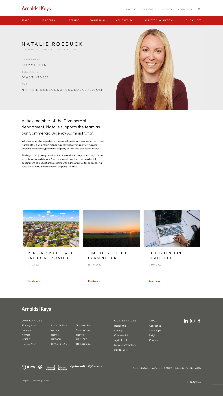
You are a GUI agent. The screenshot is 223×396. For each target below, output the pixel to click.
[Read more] (34, 281)
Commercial (98, 20)
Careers (153, 340)
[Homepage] (37, 9)
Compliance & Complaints (31, 381)
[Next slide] (28, 205)
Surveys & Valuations (159, 20)
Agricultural (125, 20)
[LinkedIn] (186, 321)
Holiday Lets (192, 20)
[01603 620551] (62, 78)
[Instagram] (192, 321)
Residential (49, 20)
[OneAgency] (194, 382)
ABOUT (154, 320)
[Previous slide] (24, 205)
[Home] (111, 309)
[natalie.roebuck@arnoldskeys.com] (62, 91)
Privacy (46, 381)
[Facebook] (199, 321)
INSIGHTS (167, 9)
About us (130, 9)
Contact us (185, 9)
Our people (149, 9)
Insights (153, 335)
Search (26, 20)
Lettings (73, 20)
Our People (155, 330)
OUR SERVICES (125, 320)
